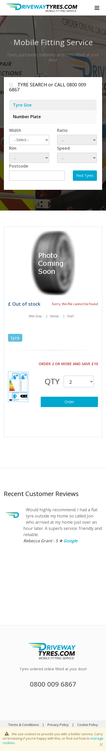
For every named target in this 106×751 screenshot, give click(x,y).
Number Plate (27, 116)
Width (15, 130)
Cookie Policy (87, 724)
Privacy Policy (58, 724)
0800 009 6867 (53, 684)
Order (69, 401)
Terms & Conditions (23, 724)
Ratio (62, 130)
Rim (12, 148)
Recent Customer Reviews (41, 493)
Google (70, 541)
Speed (63, 148)
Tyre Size (22, 105)
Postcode (18, 166)
